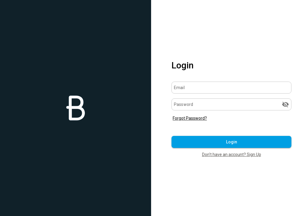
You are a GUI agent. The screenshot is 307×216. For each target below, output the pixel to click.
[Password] (227, 104)
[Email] (231, 88)
